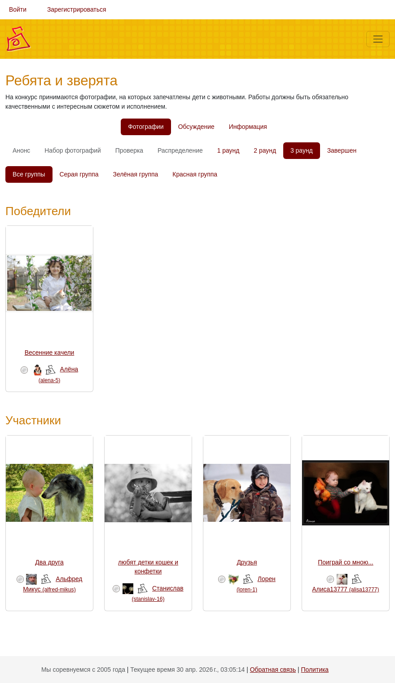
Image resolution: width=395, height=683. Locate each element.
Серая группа (79, 174)
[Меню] (378, 39)
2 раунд (265, 150)
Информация (248, 126)
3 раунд (301, 150)
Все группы (29, 174)
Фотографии (145, 126)
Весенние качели (50, 352)
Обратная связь (273, 669)
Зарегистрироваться (76, 9)
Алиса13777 (345, 589)
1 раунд (228, 150)
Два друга (49, 562)
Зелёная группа (135, 174)
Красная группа (194, 174)
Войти (17, 9)
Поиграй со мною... (345, 562)
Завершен (341, 150)
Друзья (247, 562)
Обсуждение (196, 126)
